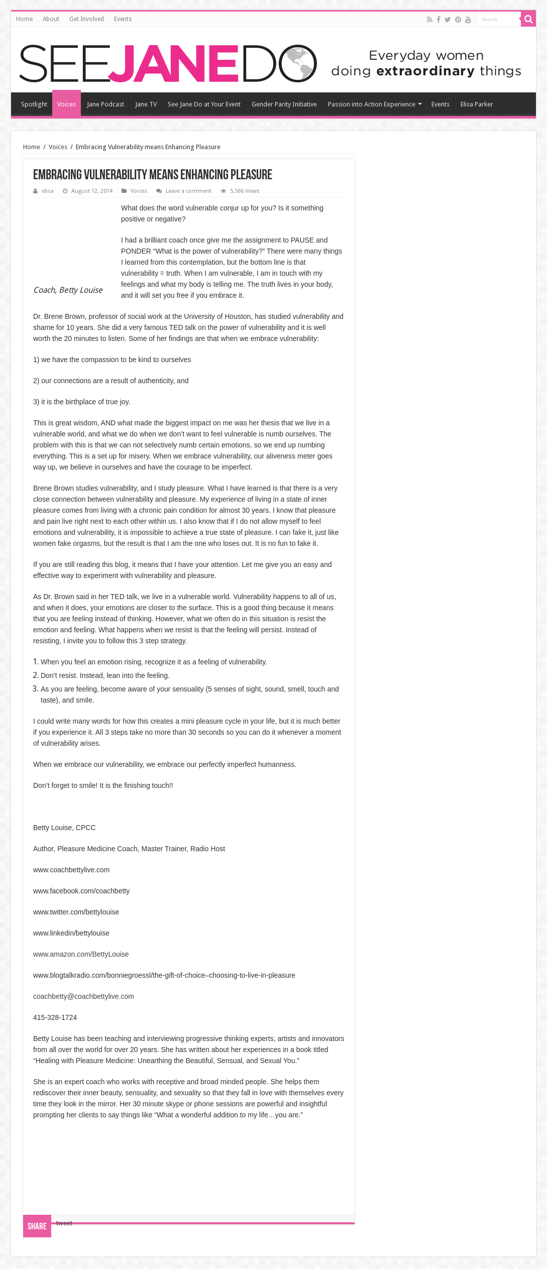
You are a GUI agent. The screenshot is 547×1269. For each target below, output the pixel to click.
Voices (66, 104)
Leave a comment (188, 191)
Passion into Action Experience (371, 104)
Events (123, 19)
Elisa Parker (477, 104)
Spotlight (34, 104)
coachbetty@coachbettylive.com (83, 996)
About (51, 19)
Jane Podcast (105, 104)
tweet (64, 1223)
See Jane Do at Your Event (204, 104)
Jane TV (146, 104)
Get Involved (86, 19)
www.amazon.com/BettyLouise (81, 954)
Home (24, 19)
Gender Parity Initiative (284, 104)
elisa (48, 191)
